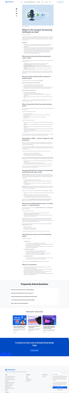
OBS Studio (31, 144)
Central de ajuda (28, 379)
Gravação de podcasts (9, 385)
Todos (22, 1)
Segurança (7, 392)
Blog (28, 376)
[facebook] (16, 11)
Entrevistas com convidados (9, 382)
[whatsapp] (16, 16)
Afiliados (28, 378)
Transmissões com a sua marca (10, 379)
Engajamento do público (9, 383)
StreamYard (26, 46)
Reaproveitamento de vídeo (9, 388)
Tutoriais (46, 1)
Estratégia (38, 1)
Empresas (44, 376)
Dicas (50, 1)
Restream (47, 50)
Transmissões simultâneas (9, 378)
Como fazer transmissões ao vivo (29, 1)
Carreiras (8, 389)
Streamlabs (43, 175)
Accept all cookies (60, 387)
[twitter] (16, 13)
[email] (16, 9)
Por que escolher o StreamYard (10, 376)
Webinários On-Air (8, 386)
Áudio (43, 1)
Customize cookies (60, 389)
